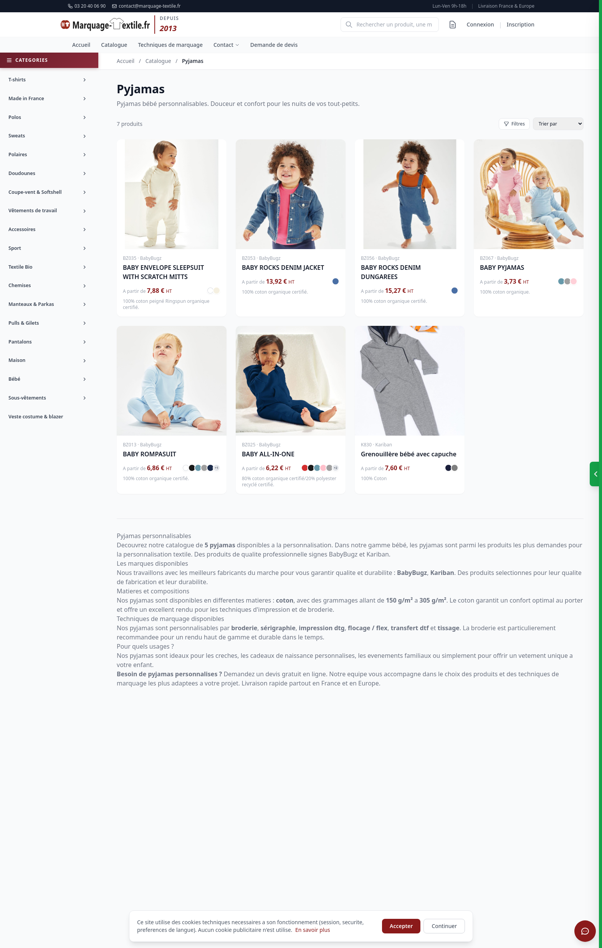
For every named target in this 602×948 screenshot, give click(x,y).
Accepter (401, 926)
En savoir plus (312, 929)
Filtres (514, 124)
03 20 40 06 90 (87, 6)
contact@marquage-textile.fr (146, 6)
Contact (226, 44)
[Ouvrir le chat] (585, 931)
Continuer (444, 926)
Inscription (520, 24)
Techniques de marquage (170, 44)
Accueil (81, 44)
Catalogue (114, 44)
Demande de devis (274, 44)
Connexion (480, 24)
